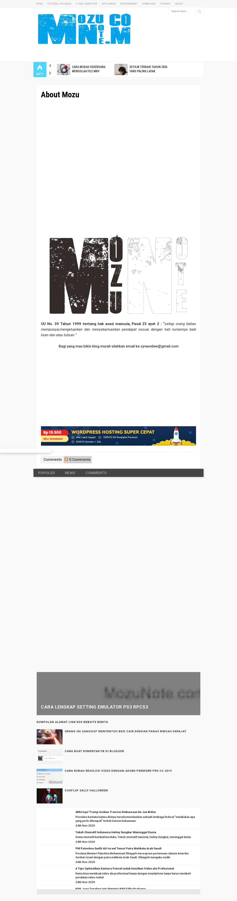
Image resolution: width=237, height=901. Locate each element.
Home (39, 3)
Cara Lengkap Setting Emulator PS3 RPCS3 (94, 707)
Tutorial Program (59, 3)
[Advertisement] (140, 25)
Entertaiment (129, 3)
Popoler (46, 473)
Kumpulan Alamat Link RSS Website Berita (72, 722)
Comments (52, 459)
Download (149, 3)
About (179, 3)
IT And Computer (86, 3)
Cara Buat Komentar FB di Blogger (94, 751)
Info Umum (109, 3)
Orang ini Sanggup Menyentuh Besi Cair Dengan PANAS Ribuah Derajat (126, 731)
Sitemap (165, 3)
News (70, 473)
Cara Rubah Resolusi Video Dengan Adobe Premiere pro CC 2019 (118, 770)
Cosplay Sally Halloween (86, 790)
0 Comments (78, 459)
